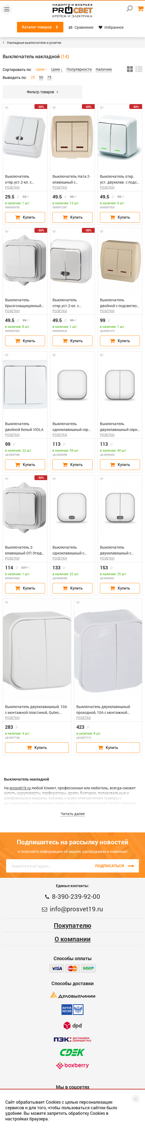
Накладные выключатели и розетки (34, 42)
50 (41, 77)
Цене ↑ (41, 69)
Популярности (79, 69)
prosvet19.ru (20, 787)
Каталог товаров (40, 27)
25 (33, 77)
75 (49, 77)
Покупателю (72, 925)
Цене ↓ (57, 69)
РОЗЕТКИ (12, 187)
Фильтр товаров (42, 92)
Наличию (104, 69)
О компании (73, 939)
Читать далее (73, 813)
